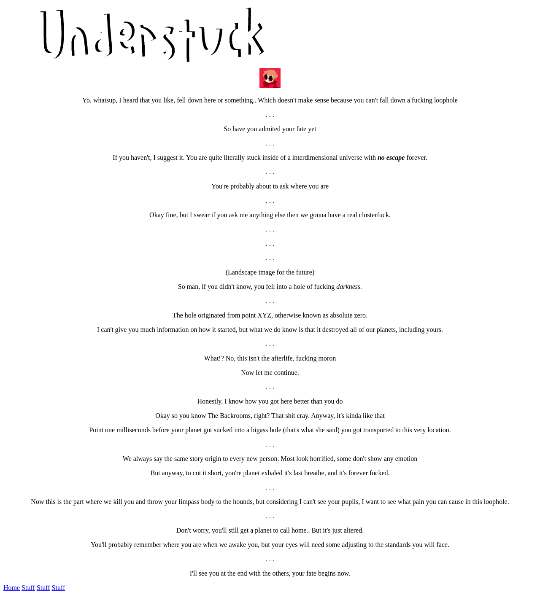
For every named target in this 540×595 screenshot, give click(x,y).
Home (11, 587)
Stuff (28, 587)
